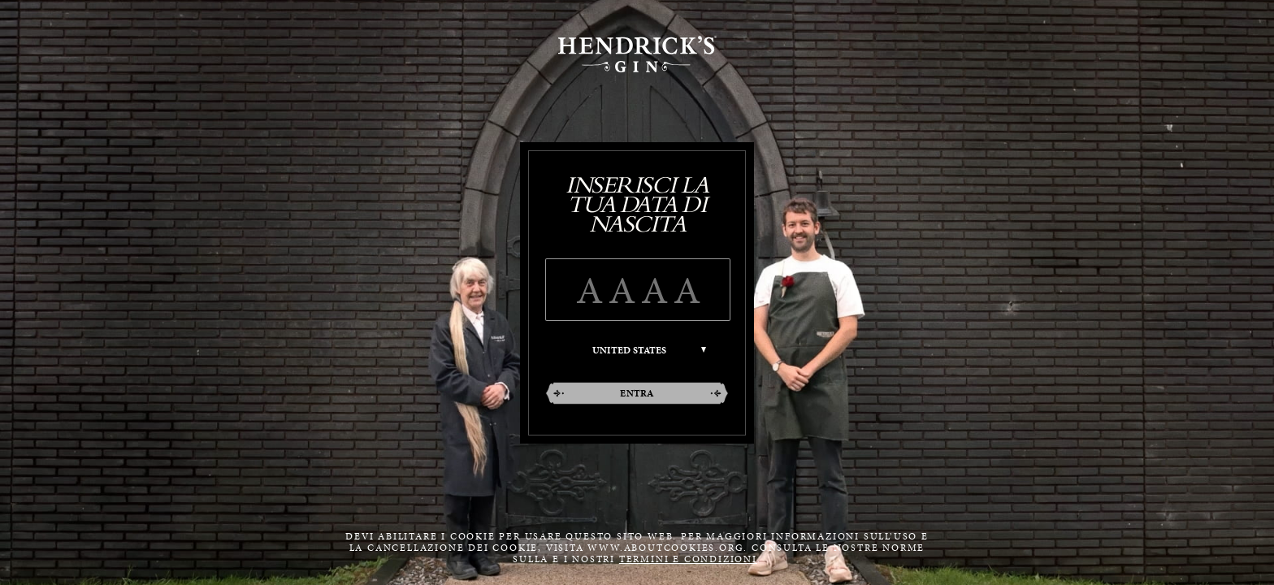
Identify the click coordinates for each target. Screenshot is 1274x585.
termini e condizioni (688, 559)
